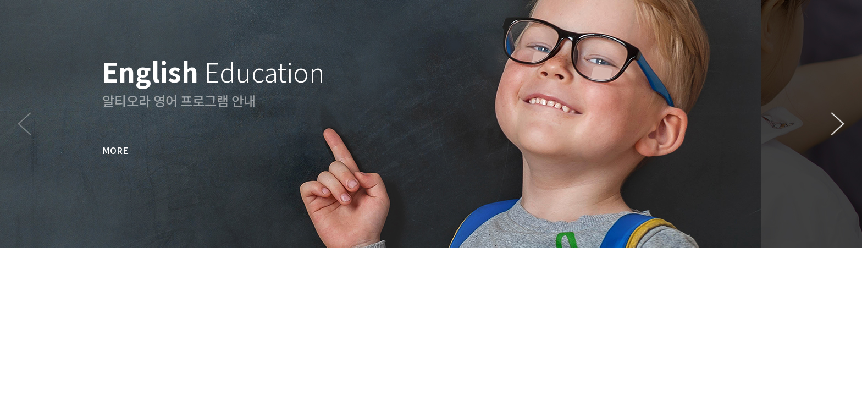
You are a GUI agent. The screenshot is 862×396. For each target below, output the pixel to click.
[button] (837, 124)
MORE (115, 150)
